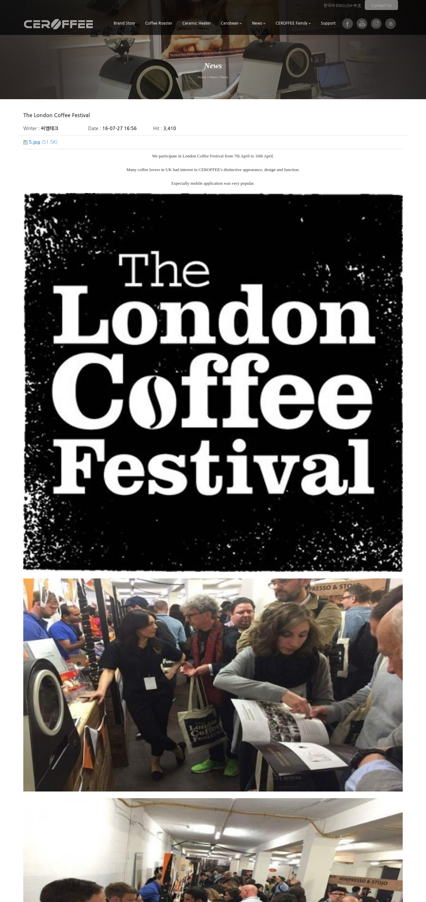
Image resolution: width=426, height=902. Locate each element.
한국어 (329, 6)
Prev (34, 823)
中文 (357, 6)
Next (57, 823)
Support (328, 23)
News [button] (259, 23)
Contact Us (381, 6)
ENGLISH (344, 6)
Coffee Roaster (158, 23)
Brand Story (124, 23)
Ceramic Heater (196, 23)
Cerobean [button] (231, 23)
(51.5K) (40, 142)
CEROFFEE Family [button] (293, 23)
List (393, 823)
